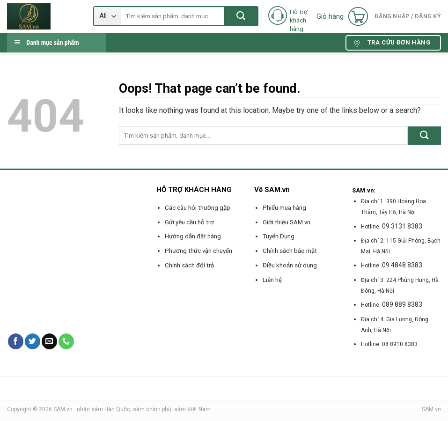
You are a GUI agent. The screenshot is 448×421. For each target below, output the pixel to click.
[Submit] (240, 16)
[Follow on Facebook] (15, 341)
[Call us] (66, 341)
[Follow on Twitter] (32, 341)
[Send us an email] (49, 341)
